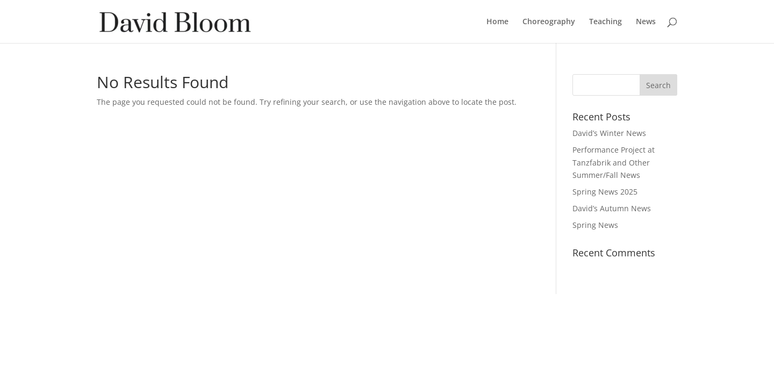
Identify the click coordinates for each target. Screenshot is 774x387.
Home (497, 22)
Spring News (595, 225)
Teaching (605, 22)
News (646, 22)
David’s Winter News (609, 133)
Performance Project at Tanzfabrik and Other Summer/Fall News (613, 163)
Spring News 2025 (604, 192)
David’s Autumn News (611, 208)
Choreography (548, 22)
